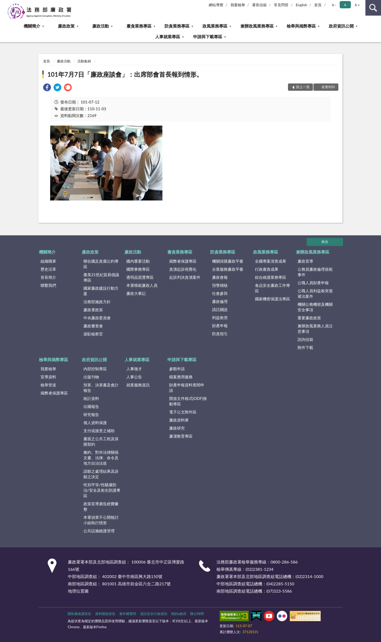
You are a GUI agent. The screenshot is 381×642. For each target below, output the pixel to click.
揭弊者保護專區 (182, 261)
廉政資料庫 (179, 420)
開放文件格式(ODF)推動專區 (188, 401)
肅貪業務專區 (139, 25)
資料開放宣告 (105, 614)
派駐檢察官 (93, 334)
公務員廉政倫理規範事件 (315, 272)
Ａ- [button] (333, 5)
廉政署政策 (93, 309)
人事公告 (134, 376)
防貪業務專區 (177, 25)
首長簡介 (48, 277)
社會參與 (220, 293)
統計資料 (91, 398)
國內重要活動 (138, 261)
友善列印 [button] (328, 87)
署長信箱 (259, 5)
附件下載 (305, 347)
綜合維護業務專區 (270, 277)
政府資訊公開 (341, 25)
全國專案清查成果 (270, 261)
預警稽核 (220, 285)
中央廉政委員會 (97, 317)
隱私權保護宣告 (79, 614)
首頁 (317, 5)
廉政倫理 (220, 301)
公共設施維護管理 (99, 530)
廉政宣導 (305, 261)
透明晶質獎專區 (140, 277)
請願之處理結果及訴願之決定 (101, 474)
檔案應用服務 (181, 376)
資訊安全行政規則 (153, 614)
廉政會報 (220, 277)
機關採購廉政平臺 (227, 261)
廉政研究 (177, 428)
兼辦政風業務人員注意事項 (315, 328)
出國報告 (91, 406)
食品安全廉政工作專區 (272, 288)
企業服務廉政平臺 (227, 269)
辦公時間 (197, 614)
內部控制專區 (95, 368)
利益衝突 (220, 317)
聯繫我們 (48, 285)
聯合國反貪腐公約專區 (101, 264)
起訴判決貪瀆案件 (184, 277)
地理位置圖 (78, 590)
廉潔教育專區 (181, 436)
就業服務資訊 (138, 384)
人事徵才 (134, 368)
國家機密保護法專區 (272, 298)
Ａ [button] (345, 5)
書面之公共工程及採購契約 (101, 441)
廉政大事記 (136, 293)
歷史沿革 (48, 269)
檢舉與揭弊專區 (301, 25)
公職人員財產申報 (313, 282)
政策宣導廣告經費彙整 (101, 506)
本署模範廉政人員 (141, 285)
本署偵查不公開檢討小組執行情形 (101, 520)
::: (4, 4)
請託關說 (220, 309)
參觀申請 (177, 368)
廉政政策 (66, 25)
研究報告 (91, 414)
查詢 (373, 8)
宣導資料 (48, 376)
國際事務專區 (138, 269)
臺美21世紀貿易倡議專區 (101, 277)
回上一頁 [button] (303, 87)
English (301, 5)
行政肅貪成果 (266, 269)
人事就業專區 (167, 36)
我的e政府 (178, 614)
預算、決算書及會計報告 (101, 387)
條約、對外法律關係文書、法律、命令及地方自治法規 (101, 457)
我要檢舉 (238, 5)
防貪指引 (220, 333)
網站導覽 (216, 5)
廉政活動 (100, 25)
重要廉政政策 (309, 317)
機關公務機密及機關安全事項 (315, 307)
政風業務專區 (214, 25)
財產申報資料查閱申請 (186, 387)
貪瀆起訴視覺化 (182, 269)
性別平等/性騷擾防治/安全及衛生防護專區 (101, 490)
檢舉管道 (48, 384)
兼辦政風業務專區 (257, 25)
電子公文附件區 (182, 412)
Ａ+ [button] (357, 5)
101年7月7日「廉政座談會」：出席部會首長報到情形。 (125, 74)
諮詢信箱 (305, 339)
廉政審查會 (93, 325)
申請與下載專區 (207, 36)
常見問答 (281, 5)
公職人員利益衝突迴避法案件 (315, 293)
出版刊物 (91, 376)
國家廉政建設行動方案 (101, 291)
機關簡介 (32, 25)
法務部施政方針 (97, 301)
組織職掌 (48, 261)
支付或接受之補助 (99, 430)
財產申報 (220, 325)
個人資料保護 (95, 422)
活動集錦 (84, 61)
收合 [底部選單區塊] (324, 241)
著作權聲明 (127, 614)
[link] (47, 88)
